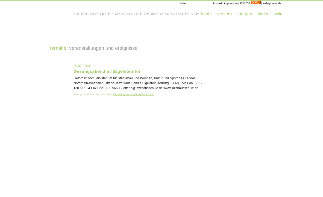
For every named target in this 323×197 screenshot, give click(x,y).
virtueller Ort (93, 14)
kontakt (217, 3)
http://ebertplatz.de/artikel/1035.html (134, 94)
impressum (230, 3)
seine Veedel (171, 14)
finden (264, 13)
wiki (278, 13)
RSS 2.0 (250, 3)
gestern (224, 13)
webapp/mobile (272, 3)
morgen (244, 13)
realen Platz (138, 14)
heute (206, 13)
